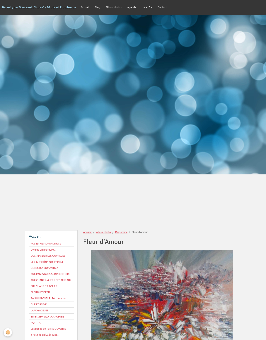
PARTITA (35, 322)
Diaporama (121, 232)
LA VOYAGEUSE (40, 310)
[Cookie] (8, 332)
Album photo (103, 232)
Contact (162, 7)
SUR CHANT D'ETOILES (44, 286)
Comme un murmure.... (43, 249)
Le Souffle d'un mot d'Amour (47, 261)
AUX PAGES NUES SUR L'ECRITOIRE (50, 274)
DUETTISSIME (39, 304)
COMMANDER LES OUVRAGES (48, 255)
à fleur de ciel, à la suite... (45, 334)
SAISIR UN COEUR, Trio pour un (48, 298)
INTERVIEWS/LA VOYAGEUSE (47, 316)
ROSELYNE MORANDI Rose (46, 243)
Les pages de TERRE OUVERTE (48, 328)
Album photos (114, 7)
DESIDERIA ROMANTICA (44, 267)
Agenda (131, 7)
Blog (97, 7)
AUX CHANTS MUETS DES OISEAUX (51, 280)
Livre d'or (147, 7)
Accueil (85, 7)
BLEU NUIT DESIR (40, 292)
